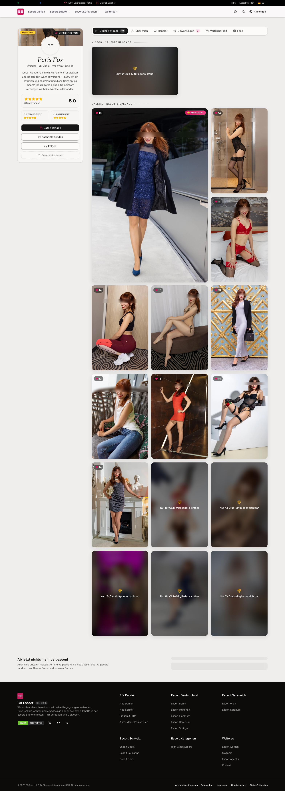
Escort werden (246, 2)
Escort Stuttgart (180, 728)
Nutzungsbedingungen (186, 785)
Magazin (227, 753)
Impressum (222, 785)
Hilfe (233, 2)
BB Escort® (31, 785)
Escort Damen (36, 11)
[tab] (110, 31)
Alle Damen (126, 703)
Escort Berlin (178, 703)
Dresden (32, 65)
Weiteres (111, 11)
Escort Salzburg (231, 709)
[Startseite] (20, 12)
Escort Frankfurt (180, 716)
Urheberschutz (239, 785)
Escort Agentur (230, 759)
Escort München (180, 709)
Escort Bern (126, 759)
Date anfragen (50, 128)
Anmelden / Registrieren (134, 722)
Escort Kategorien (87, 11)
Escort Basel (127, 746)
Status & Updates (259, 785)
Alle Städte (126, 709)
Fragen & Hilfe (128, 716)
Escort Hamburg (180, 722)
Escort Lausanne (129, 753)
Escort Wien (229, 703)
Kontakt (226, 765)
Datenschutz (207, 785)
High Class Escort (181, 746)
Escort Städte (60, 11)
